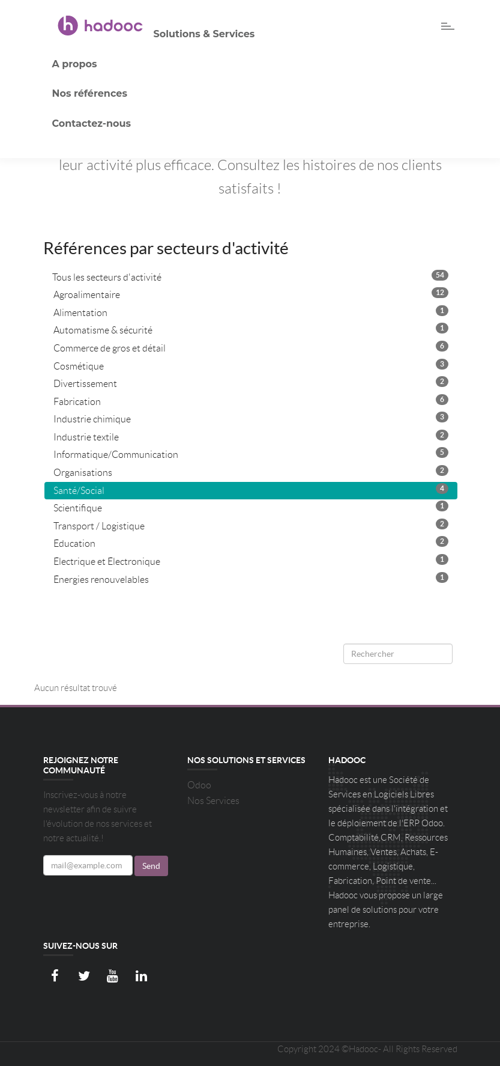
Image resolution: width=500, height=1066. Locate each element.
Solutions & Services (204, 34)
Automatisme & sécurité (250, 329)
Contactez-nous (91, 123)
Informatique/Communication (250, 453)
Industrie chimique (250, 418)
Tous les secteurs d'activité (250, 276)
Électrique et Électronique (250, 560)
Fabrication (250, 400)
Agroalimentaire (250, 293)
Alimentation (250, 311)
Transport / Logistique (250, 525)
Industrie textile (250, 436)
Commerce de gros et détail (250, 347)
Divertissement (250, 382)
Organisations (250, 471)
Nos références (89, 93)
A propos (74, 64)
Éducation (250, 542)
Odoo (199, 785)
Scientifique (250, 507)
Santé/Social (250, 489)
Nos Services (213, 801)
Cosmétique (250, 365)
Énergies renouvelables (250, 578)
